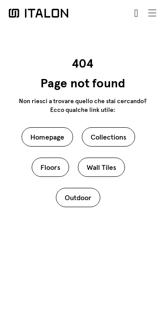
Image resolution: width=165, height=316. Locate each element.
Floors (50, 167)
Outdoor (78, 197)
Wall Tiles (101, 167)
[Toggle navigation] (152, 13)
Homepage (47, 137)
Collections (108, 137)
